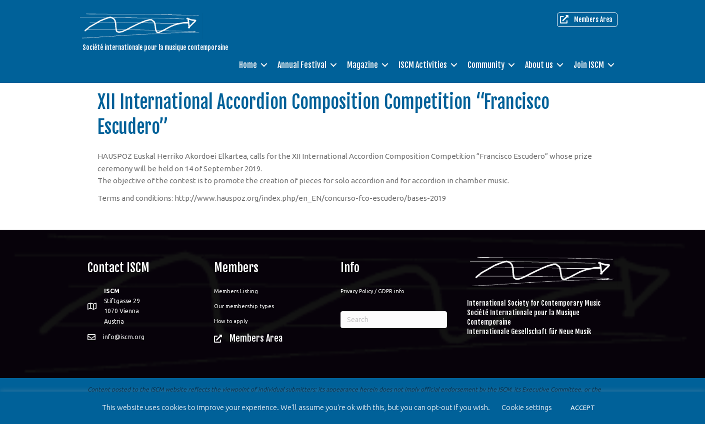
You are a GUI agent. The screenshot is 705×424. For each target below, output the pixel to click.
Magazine (362, 65)
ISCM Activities (422, 65)
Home (248, 65)
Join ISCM (589, 65)
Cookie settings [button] (527, 407)
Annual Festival (302, 65)
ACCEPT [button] (582, 407)
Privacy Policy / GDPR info (372, 291)
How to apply (231, 321)
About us (539, 65)
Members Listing (236, 291)
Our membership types (244, 306)
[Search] (393, 319)
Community (486, 65)
